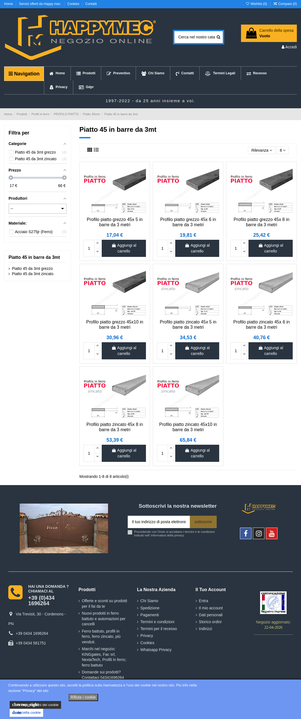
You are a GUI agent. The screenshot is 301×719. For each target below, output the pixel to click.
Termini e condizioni (157, 622)
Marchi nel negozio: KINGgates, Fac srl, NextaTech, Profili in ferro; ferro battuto (104, 657)
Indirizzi (205, 628)
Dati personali (211, 615)
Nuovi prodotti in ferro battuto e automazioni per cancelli (103, 618)
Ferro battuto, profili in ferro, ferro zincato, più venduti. (101, 636)
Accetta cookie (26, 712)
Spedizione (149, 608)
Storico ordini (210, 622)
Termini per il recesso (158, 628)
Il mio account (211, 608)
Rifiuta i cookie (83, 697)
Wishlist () (256, 4)
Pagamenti (149, 615)
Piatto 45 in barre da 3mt (34, 257)
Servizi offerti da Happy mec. (40, 4)
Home (9, 4)
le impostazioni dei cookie (35, 704)
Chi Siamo (149, 601)
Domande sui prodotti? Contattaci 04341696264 (103, 675)
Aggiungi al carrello (123, 248)
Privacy (146, 635)
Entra (203, 601)
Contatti (91, 4)
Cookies (73, 4)
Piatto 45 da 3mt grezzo (32, 268)
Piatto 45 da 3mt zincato (32, 274)
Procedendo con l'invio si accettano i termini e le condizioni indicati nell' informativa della (174, 533)
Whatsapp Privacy (156, 649)
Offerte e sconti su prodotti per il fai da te (104, 604)
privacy (179, 535)
